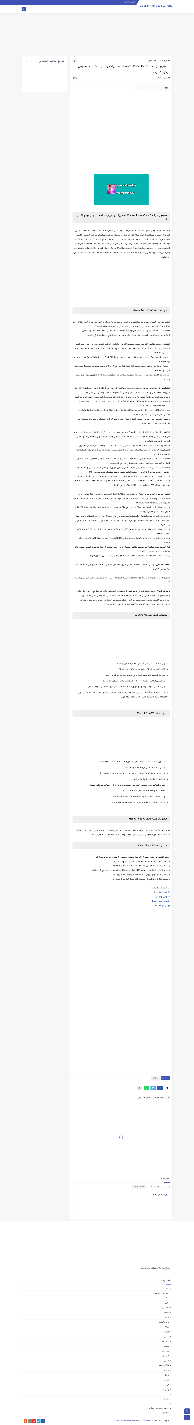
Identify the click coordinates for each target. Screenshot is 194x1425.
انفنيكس (165, 1307)
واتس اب (165, 1389)
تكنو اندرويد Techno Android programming (145, 6)
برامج (166, 1317)
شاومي (152, 61)
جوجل (166, 1331)
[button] (160, 1088)
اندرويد (166, 1302)
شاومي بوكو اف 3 (162, 892)
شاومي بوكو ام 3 (162, 897)
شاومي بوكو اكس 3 (160, 901)
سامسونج (165, 1341)
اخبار (167, 1288)
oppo (167, 1394)
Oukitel (166, 1399)
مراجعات (165, 1370)
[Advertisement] (97, 34)
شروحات (165, 1351)
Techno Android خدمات (159, 1408)
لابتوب (166, 1360)
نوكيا (167, 1375)
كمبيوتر (166, 1356)
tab (168, 1403)
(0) (74, 78)
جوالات (166, 1327)
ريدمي (166, 1336)
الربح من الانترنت (161, 1293)
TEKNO (165, 1413)
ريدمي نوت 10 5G (162, 906)
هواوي (166, 1380)
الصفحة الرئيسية (129, 2)
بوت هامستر (164, 1322)
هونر (167, 1384)
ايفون (166, 1312)
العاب (166, 1298)
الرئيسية (165, 61)
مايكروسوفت (163, 1365)
